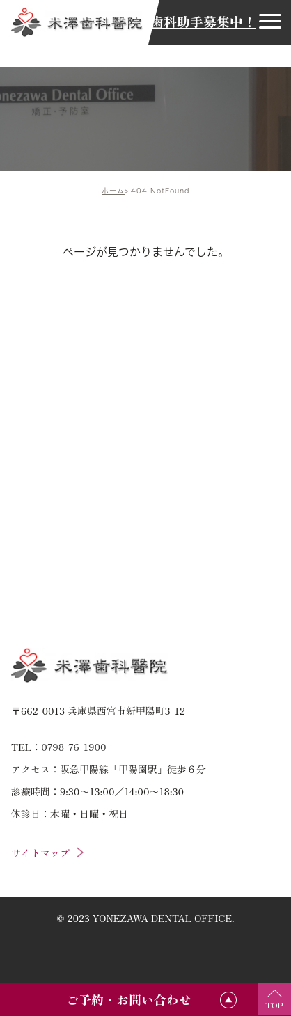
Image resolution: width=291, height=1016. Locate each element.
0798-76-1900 (73, 747)
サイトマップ (40, 852)
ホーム (113, 190)
